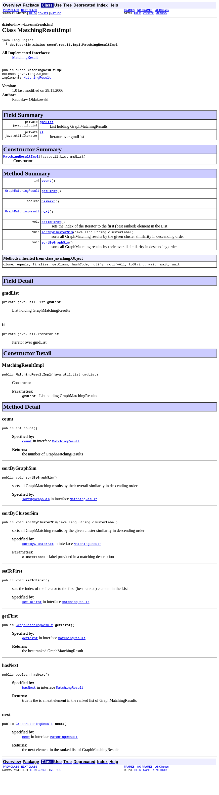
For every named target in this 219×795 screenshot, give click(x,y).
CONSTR (43, 13)
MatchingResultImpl (20, 161)
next (45, 219)
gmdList (47, 125)
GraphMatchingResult (22, 197)
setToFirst (51, 230)
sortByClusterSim (57, 242)
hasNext (48, 208)
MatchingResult (25, 58)
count (46, 186)
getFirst (49, 197)
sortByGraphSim (55, 253)
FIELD (32, 13)
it (42, 136)
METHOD (56, 13)
